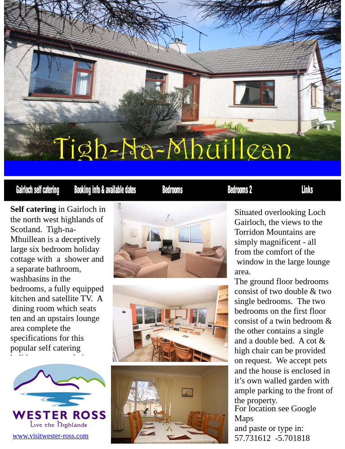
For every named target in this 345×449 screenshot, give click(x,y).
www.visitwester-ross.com (50, 436)
